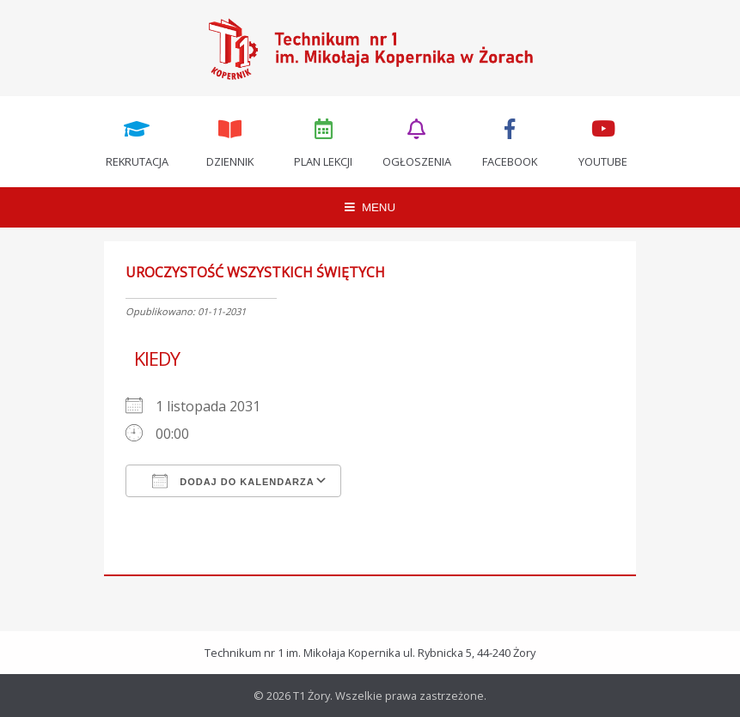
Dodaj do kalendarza (233, 481)
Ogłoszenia (417, 141)
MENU (370, 207)
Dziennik (230, 141)
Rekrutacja (136, 141)
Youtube (603, 141)
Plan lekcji (323, 141)
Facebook (510, 141)
